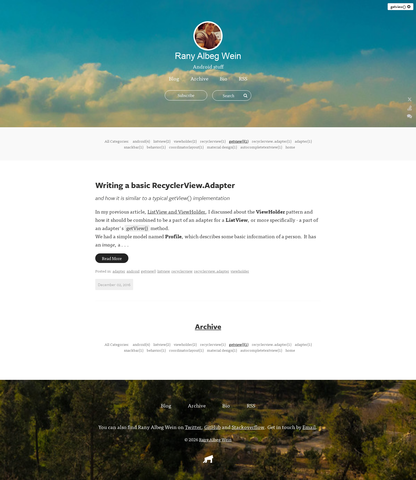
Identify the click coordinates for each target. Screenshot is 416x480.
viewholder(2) (185, 141)
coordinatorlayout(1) (186, 147)
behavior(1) (156, 147)
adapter (118, 271)
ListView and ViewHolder (176, 211)
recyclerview (182, 271)
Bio (223, 78)
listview (163, 271)
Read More (112, 258)
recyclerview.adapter (211, 271)
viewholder (240, 271)
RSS (243, 78)
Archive (199, 78)
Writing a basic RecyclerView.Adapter (165, 185)
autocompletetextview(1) (261, 147)
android (133, 271)
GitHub (212, 427)
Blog (174, 78)
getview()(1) (238, 141)
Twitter (193, 427)
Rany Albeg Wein (215, 439)
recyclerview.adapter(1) (271, 141)
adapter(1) (303, 141)
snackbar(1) (133, 147)
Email (309, 427)
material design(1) (222, 147)
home (290, 147)
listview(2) (161, 141)
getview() (400, 6)
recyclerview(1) (213, 141)
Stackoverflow (248, 427)
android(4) (141, 141)
